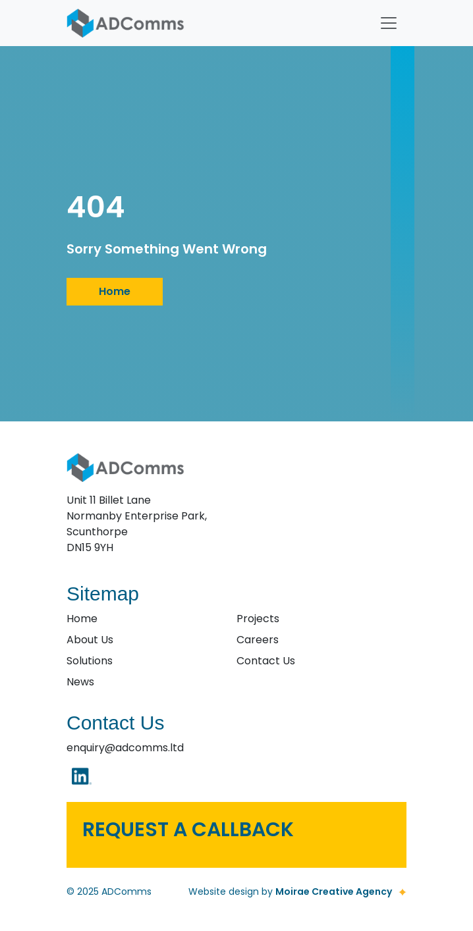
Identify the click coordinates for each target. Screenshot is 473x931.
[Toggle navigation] (388, 23)
